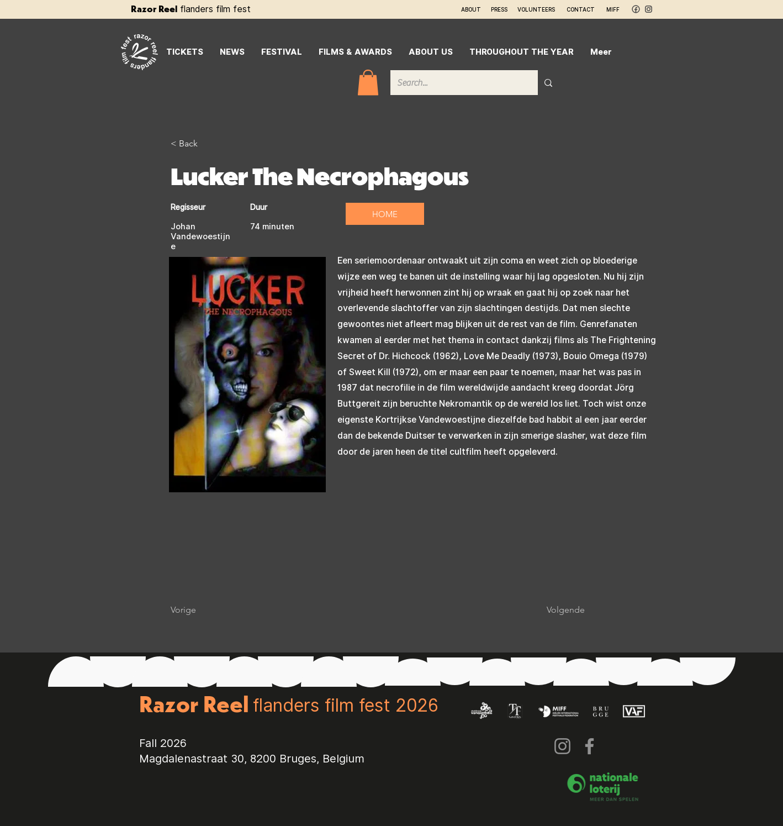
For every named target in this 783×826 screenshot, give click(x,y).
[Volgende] (557, 610)
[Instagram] (562, 746)
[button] (368, 83)
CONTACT (581, 9)
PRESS (499, 9)
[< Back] (206, 144)
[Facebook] (589, 746)
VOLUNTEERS (536, 9)
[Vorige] (206, 610)
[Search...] (456, 82)
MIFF (613, 9)
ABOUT (471, 9)
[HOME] (385, 214)
